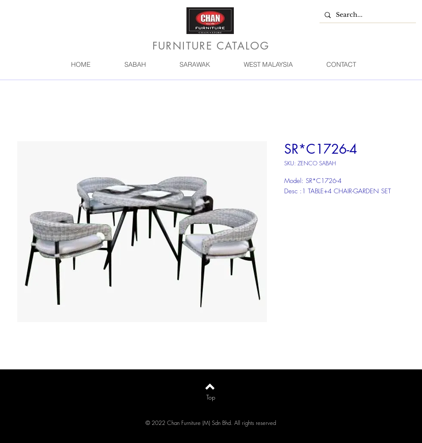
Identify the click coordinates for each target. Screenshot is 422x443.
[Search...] (367, 15)
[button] (134, 64)
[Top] (210, 397)
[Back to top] (209, 386)
